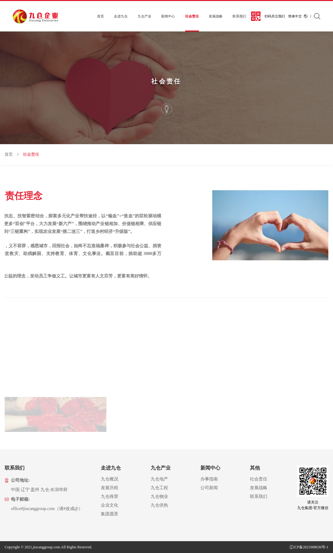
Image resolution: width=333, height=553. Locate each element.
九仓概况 (109, 479)
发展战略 (216, 16)
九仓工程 (159, 487)
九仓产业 (144, 16)
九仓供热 (159, 505)
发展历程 (109, 487)
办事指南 (209, 479)
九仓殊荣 (109, 496)
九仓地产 (159, 479)
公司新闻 (209, 487)
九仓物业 (159, 496)
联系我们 (239, 16)
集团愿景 (109, 514)
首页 (100, 16)
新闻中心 (168, 16)
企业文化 (109, 505)
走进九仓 (121, 16)
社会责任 (192, 16)
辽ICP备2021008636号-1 (308, 547)
